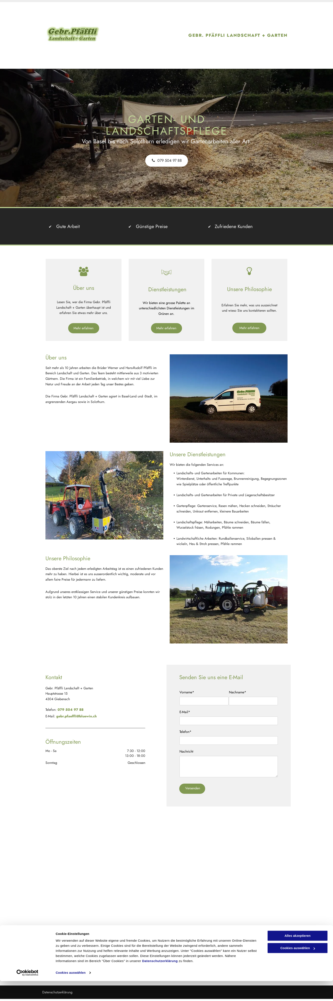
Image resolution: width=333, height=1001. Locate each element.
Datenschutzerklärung (160, 981)
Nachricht (186, 751)
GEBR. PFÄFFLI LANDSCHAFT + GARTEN (238, 35)
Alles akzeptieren (298, 955)
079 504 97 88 (70, 709)
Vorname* (186, 692)
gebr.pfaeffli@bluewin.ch (76, 716)
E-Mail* (184, 712)
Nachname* (237, 692)
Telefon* (185, 731)
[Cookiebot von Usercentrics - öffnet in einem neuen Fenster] (27, 993)
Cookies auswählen (71, 992)
